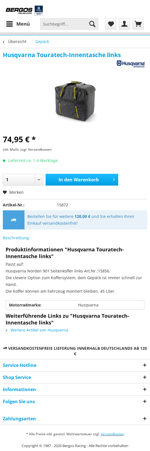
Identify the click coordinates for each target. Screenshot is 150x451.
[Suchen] (92, 24)
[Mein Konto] (124, 24)
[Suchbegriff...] (69, 24)
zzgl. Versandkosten (36, 149)
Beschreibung (16, 237)
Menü (18, 23)
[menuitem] (18, 24)
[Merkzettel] (110, 24)
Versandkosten (112, 434)
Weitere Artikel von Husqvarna (37, 330)
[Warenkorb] (138, 24)
